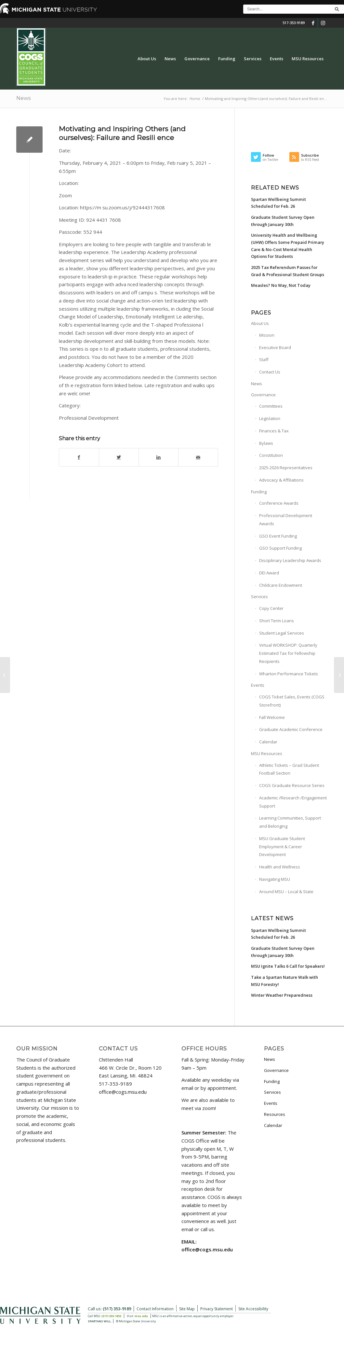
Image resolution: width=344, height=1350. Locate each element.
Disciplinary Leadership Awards (290, 560)
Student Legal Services (281, 633)
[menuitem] (146, 59)
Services (259, 596)
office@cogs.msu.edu (123, 1092)
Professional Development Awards (285, 520)
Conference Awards (278, 503)
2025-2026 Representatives (285, 468)
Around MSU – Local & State (286, 891)
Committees (271, 406)
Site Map (187, 1309)
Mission (266, 335)
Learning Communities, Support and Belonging (290, 822)
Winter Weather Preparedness (281, 995)
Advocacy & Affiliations (281, 480)
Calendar (268, 742)
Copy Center (271, 608)
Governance (263, 395)
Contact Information (155, 1309)
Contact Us (269, 372)
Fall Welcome (272, 717)
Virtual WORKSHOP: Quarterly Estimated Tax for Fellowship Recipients (288, 653)
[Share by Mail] (198, 457)
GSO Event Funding (278, 536)
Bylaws (266, 443)
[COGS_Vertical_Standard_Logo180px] (31, 59)
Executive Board (275, 347)
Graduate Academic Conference (291, 729)
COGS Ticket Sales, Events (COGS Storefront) (291, 701)
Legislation (269, 418)
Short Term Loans (276, 621)
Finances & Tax (274, 431)
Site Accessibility (253, 1309)
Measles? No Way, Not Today (281, 285)
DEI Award (269, 573)
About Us (260, 323)
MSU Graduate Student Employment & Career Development (282, 847)
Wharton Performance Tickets (288, 674)
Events (257, 685)
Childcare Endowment (280, 585)
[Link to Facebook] (313, 23)
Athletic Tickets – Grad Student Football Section (289, 769)
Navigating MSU (274, 879)
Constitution (271, 455)
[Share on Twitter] (119, 457)
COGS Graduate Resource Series (291, 785)
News (23, 98)
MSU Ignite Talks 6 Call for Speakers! (288, 966)
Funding (259, 492)
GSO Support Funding (280, 548)
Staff (264, 359)
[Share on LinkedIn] (158, 457)
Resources (274, 1114)
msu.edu (141, 1316)
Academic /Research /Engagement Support (293, 802)
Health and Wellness (279, 867)
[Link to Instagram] (323, 23)
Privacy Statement (216, 1309)
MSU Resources (266, 753)
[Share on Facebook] (79, 457)
